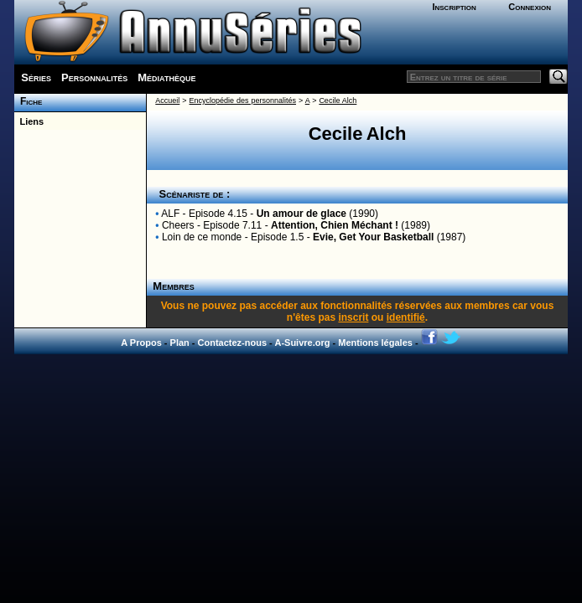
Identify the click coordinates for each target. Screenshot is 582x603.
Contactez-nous (233, 343)
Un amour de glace (301, 213)
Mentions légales (375, 343)
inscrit (353, 317)
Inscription (453, 7)
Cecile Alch (337, 100)
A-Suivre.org (302, 343)
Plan (180, 343)
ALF (170, 213)
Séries (36, 77)
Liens (29, 121)
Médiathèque (166, 77)
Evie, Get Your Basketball (373, 237)
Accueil (167, 100)
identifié (406, 317)
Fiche (28, 101)
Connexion (529, 7)
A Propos (141, 343)
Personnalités (94, 77)
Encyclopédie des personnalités (243, 100)
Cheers (178, 225)
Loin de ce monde (202, 237)
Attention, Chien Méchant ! (334, 225)
